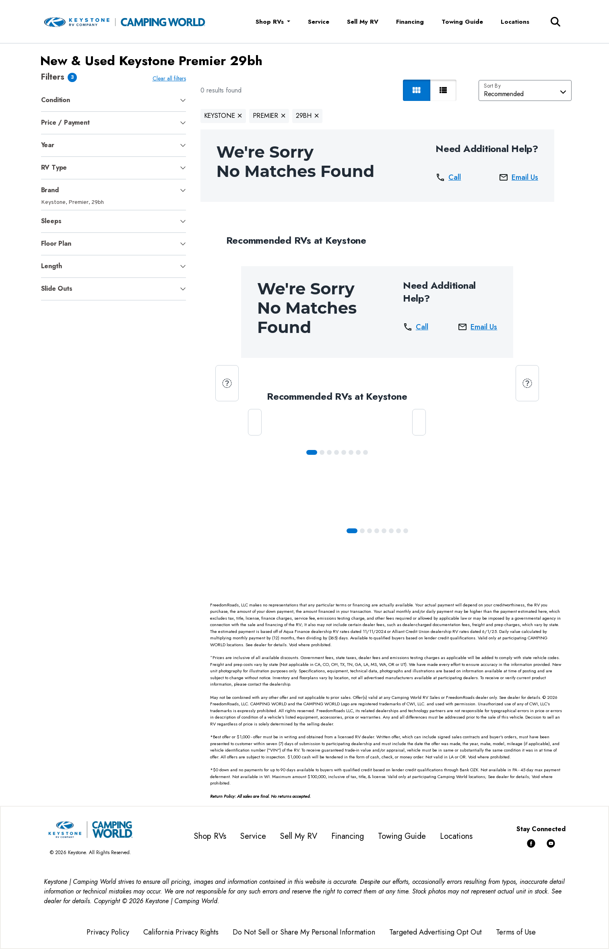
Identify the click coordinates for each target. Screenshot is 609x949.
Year (47, 145)
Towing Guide (462, 21)
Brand (50, 190)
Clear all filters (169, 78)
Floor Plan (56, 243)
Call (448, 177)
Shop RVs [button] (271, 21)
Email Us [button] (518, 177)
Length (51, 266)
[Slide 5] (351, 452)
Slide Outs (56, 288)
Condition (55, 100)
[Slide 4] (343, 452)
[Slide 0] (311, 452)
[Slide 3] (336, 452)
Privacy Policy (108, 932)
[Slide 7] (365, 452)
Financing (410, 21)
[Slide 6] (358, 452)
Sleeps (51, 221)
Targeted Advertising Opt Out (435, 932)
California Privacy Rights (181, 932)
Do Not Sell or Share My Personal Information (304, 932)
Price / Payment (65, 122)
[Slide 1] (322, 452)
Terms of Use (516, 932)
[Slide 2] (329, 452)
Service (318, 21)
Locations (515, 21)
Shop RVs (210, 836)
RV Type (54, 167)
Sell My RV (362, 21)
